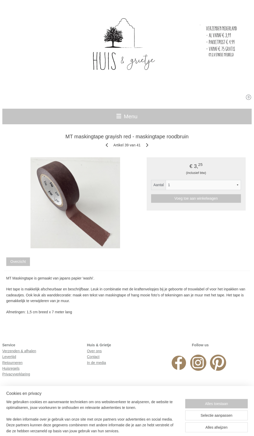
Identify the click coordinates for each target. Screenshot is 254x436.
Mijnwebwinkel (178, 426)
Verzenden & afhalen (19, 351)
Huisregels (11, 368)
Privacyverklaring (16, 374)
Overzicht (18, 262)
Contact (93, 357)
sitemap (111, 426)
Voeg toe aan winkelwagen (196, 199)
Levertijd (9, 357)
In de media (96, 363)
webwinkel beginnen (137, 426)
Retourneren (12, 363)
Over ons (94, 351)
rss (120, 426)
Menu (126, 116)
